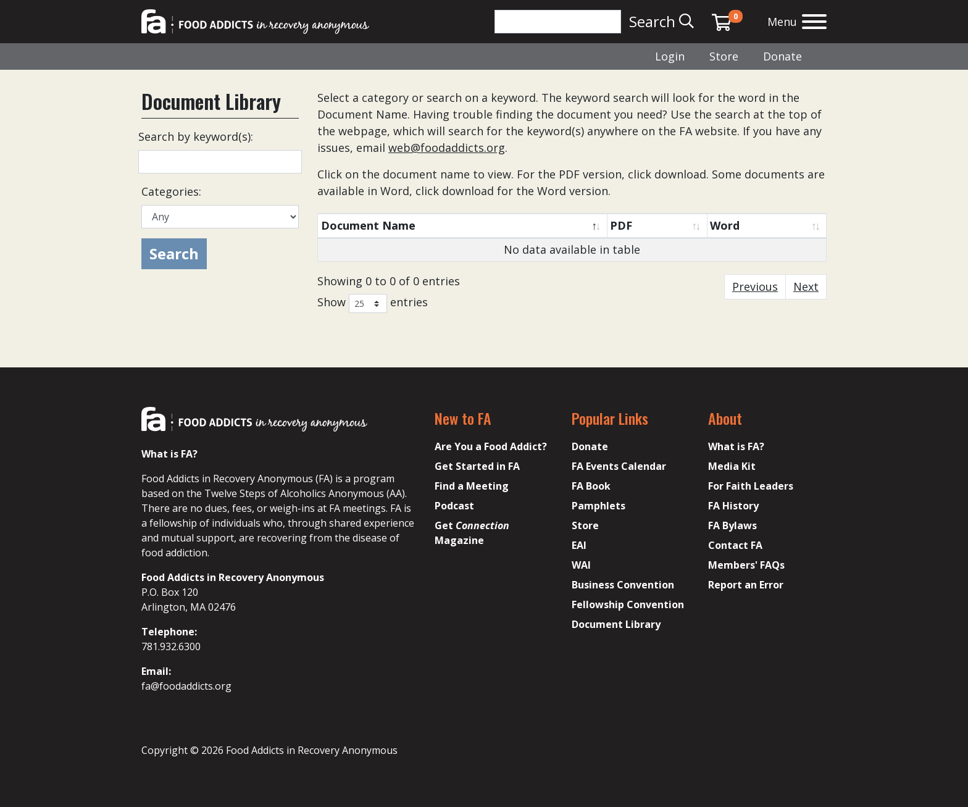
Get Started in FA (477, 466)
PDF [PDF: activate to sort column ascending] (621, 225)
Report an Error (745, 585)
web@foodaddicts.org (446, 147)
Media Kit (732, 466)
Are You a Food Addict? (491, 446)
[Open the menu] (814, 23)
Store (723, 56)
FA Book (591, 486)
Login (670, 56)
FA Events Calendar (619, 466)
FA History (733, 505)
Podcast (454, 505)
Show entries (372, 303)
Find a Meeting (472, 486)
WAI (581, 565)
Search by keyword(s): (195, 136)
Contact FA (735, 545)
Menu (782, 21)
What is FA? (736, 446)
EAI (579, 545)
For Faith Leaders (750, 486)
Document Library (616, 624)
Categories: (171, 191)
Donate (782, 56)
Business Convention (623, 585)
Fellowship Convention (628, 604)
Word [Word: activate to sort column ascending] (725, 225)
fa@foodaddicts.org (186, 686)
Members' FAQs (746, 565)
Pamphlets (598, 505)
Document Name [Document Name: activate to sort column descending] (368, 225)
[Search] (557, 21)
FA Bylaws (732, 525)
